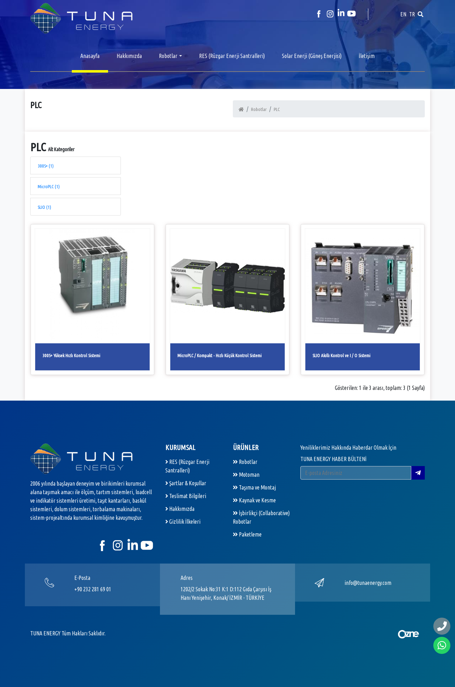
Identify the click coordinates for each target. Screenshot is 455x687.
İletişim (367, 56)
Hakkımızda (129, 56)
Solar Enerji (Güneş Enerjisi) (312, 56)
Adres (187, 578)
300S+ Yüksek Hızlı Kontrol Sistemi (71, 355)
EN (403, 14)
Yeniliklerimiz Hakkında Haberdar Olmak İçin (348, 447)
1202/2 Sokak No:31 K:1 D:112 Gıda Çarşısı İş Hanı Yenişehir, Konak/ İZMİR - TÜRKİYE (226, 593)
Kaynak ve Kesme (254, 500)
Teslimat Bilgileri (185, 496)
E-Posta (82, 578)
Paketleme (247, 534)
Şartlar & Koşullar (185, 483)
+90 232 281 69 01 (92, 589)
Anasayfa (90, 56)
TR (412, 14)
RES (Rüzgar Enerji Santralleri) (232, 56)
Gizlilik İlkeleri (182, 521)
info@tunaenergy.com (367, 583)
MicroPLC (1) (49, 186)
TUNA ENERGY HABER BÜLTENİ (333, 459)
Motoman (246, 474)
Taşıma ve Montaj (254, 487)
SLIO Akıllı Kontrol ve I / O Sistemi (341, 355)
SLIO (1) (44, 207)
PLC (277, 109)
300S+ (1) (46, 165)
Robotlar (168, 56)
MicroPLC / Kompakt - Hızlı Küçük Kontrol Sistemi (219, 355)
